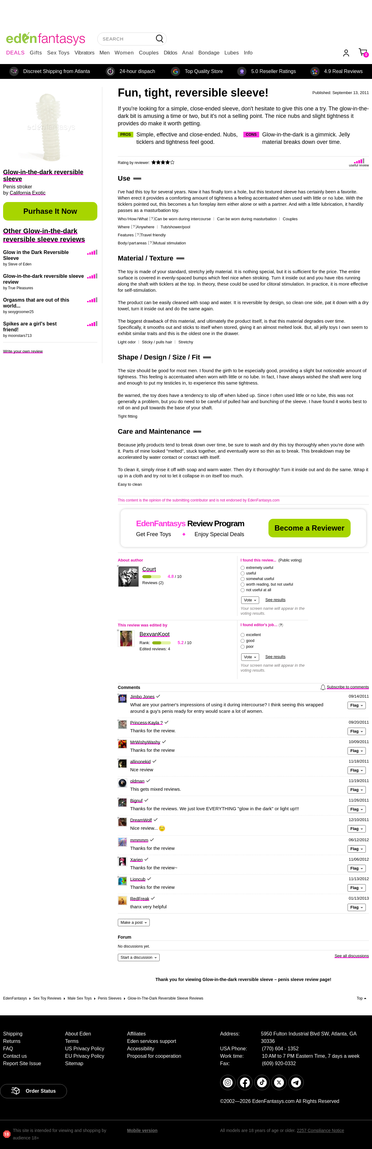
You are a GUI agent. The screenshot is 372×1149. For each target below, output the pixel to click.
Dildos (170, 53)
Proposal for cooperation (154, 1056)
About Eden (78, 1033)
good (250, 641)
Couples (149, 53)
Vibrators (85, 53)
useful (251, 573)
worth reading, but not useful (269, 584)
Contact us (15, 1056)
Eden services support (151, 1041)
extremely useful (259, 568)
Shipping (12, 1033)
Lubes (231, 53)
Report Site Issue (22, 1063)
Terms (72, 1041)
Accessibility (140, 1048)
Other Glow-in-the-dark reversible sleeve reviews (44, 235)
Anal (187, 53)
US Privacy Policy (84, 1048)
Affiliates (136, 1033)
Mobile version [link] (142, 1130)
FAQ (8, 1048)
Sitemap (74, 1063)
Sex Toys (58, 53)
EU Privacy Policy (84, 1056)
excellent (253, 635)
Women (124, 53)
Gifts (36, 53)
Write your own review (23, 351)
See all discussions (351, 955)
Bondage (208, 53)
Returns (11, 1041)
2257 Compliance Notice (320, 1130)
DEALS (15, 53)
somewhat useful (260, 579)
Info (248, 53)
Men (105, 53)
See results (275, 599)
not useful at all (258, 590)
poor (250, 646)
